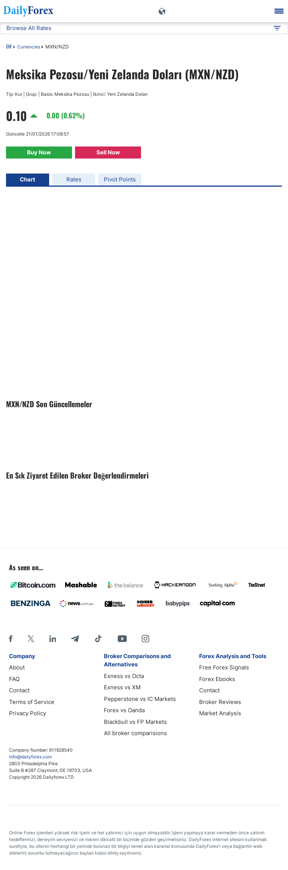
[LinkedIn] (52, 638)
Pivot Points (120, 179)
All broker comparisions (135, 733)
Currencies (28, 47)
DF (9, 47)
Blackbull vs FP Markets (135, 721)
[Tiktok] (98, 638)
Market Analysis (220, 713)
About (17, 667)
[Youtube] (122, 638)
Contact (19, 690)
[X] (30, 638)
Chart (27, 179)
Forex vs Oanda (124, 710)
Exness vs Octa (124, 676)
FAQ (14, 679)
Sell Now (108, 152)
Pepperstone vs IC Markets (140, 698)
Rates (73, 179)
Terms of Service (31, 701)
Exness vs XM (122, 687)
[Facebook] (10, 638)
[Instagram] (145, 638)
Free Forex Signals (224, 667)
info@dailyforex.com (30, 757)
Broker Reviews (220, 701)
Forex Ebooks (217, 679)
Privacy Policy (27, 713)
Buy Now (39, 152)
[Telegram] (75, 638)
